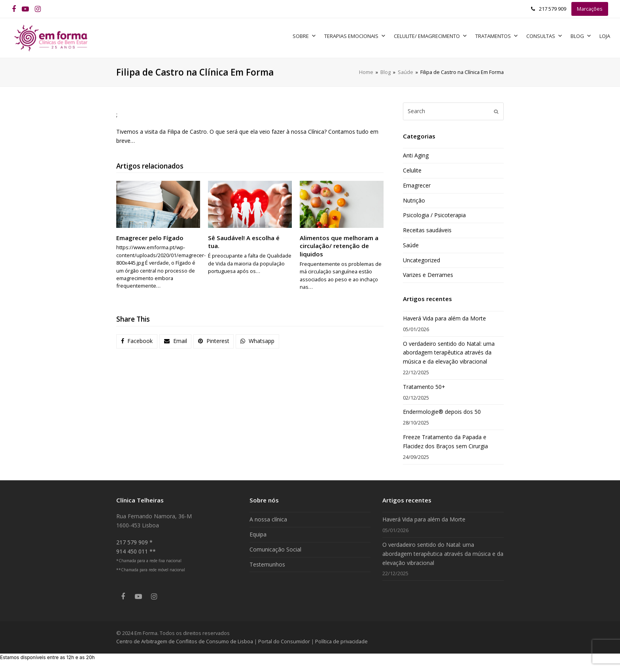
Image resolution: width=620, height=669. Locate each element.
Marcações (590, 8)
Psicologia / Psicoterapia (434, 215)
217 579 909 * (134, 542)
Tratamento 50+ (424, 386)
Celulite (412, 170)
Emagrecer (417, 185)
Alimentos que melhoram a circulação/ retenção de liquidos (339, 246)
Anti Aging (416, 155)
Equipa (258, 534)
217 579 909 (552, 8)
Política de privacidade (341, 641)
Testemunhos (267, 564)
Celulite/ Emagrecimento (430, 36)
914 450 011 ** (136, 551)
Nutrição (414, 200)
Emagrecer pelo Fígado (149, 238)
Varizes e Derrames (428, 275)
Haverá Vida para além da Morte (444, 318)
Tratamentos (496, 36)
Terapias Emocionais (355, 36)
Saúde (411, 245)
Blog (581, 36)
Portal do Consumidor (284, 641)
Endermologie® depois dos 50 (442, 411)
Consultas (544, 36)
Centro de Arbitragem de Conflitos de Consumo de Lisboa (184, 641)
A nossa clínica (268, 519)
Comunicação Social (275, 549)
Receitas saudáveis (427, 230)
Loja (604, 36)
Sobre (304, 36)
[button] (136, 341)
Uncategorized (421, 260)
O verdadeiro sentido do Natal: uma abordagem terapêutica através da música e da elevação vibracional (449, 353)
